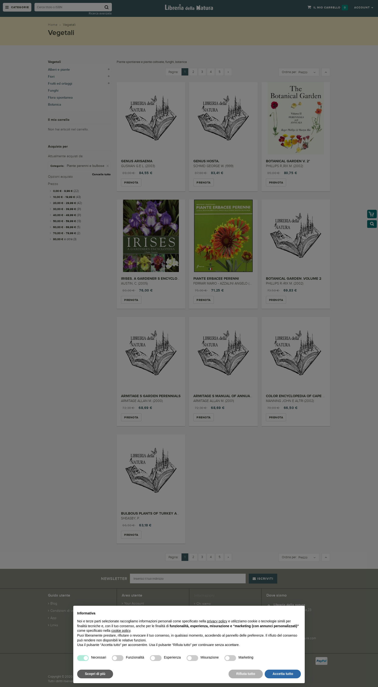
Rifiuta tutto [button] (245, 674)
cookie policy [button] (120, 631)
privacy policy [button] (217, 621)
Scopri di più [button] (95, 674)
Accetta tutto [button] (282, 674)
